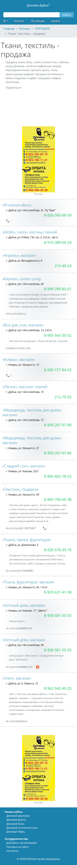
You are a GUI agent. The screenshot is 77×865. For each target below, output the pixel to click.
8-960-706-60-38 (57, 499)
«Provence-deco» (16, 205)
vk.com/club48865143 (19, 628)
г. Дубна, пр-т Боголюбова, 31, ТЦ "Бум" (30, 210)
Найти (66, 15)
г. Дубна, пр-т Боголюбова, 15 (24, 392)
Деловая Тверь (15, 831)
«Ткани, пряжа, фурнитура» (26, 539)
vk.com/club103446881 (20, 570)
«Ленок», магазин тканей (24, 386)
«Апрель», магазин (19, 255)
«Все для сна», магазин (23, 325)
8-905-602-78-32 (57, 476)
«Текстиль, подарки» (20, 489)
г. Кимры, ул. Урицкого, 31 (22, 448)
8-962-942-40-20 (57, 688)
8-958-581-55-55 (57, 615)
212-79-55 (63, 397)
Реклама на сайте (17, 847)
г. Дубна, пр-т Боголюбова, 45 (24, 284)
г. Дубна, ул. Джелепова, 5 (22, 545)
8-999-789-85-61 (57, 288)
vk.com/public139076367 (21, 528)
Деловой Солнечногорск (22, 827)
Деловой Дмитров (18, 816)
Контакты (12, 851)
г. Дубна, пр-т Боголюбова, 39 (24, 645)
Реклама (38, 194)
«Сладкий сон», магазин (23, 466)
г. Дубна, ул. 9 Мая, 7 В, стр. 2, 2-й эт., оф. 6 (32, 237)
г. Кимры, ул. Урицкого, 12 (22, 364)
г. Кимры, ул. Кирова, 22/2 (22, 471)
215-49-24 (63, 265)
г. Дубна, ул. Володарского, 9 (24, 260)
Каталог (19, 21)
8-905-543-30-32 (57, 335)
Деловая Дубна (16, 819)
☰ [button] (4, 21)
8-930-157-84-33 (57, 369)
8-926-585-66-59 (57, 215)
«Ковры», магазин (18, 359)
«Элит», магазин (16, 678)
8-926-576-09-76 (57, 549)
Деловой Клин (15, 824)
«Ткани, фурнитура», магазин (28, 582)
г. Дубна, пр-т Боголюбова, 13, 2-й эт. (29, 330)
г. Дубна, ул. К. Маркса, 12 (22, 683)
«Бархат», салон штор (21, 278)
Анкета (55, 21)
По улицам (38, 21)
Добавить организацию (21, 843)
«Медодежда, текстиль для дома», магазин (32, 412)
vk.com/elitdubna (16, 721)
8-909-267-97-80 (57, 424)
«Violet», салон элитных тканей (29, 232)
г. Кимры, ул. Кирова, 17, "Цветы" (26, 610)
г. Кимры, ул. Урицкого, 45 (22, 494)
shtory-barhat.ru (16, 313)
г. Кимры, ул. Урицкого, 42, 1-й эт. (27, 587)
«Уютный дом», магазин (23, 605)
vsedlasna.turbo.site (18, 348)
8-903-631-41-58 (57, 592)
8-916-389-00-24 (57, 242)
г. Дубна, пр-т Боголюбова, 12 (24, 420)
